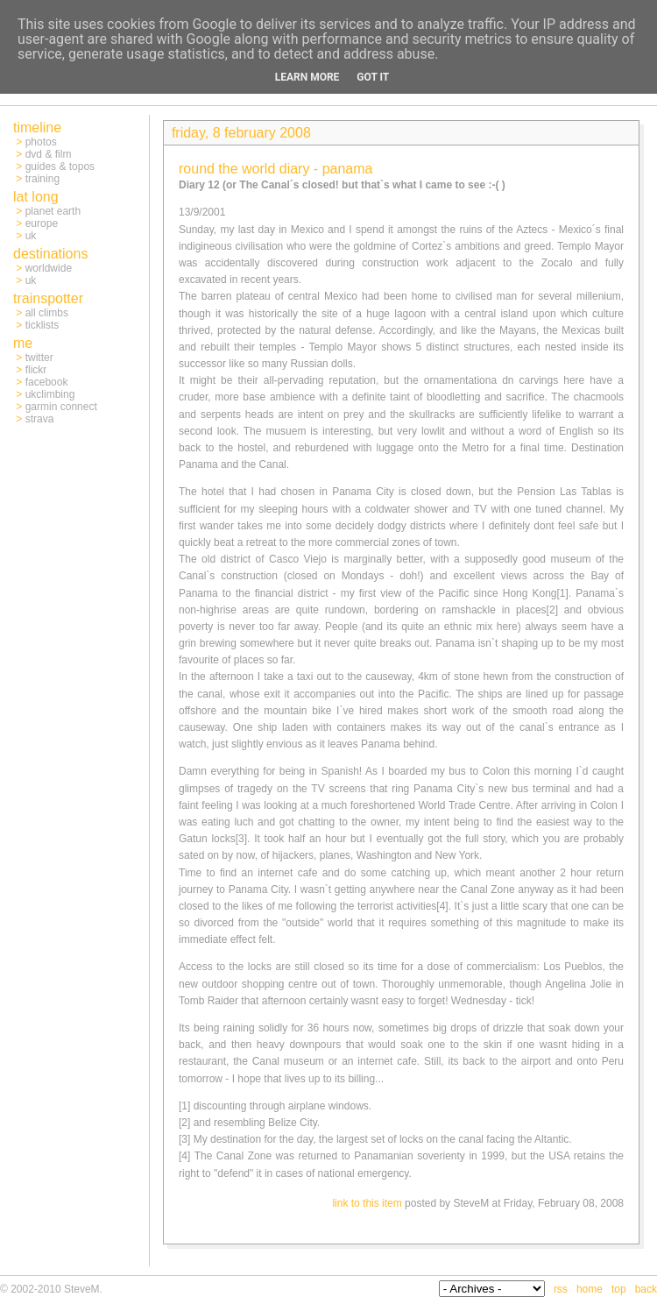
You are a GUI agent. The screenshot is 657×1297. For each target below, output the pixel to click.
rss (561, 1289)
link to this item (366, 1203)
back (646, 1289)
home (589, 1289)
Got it (373, 77)
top (618, 1289)
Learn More (307, 77)
